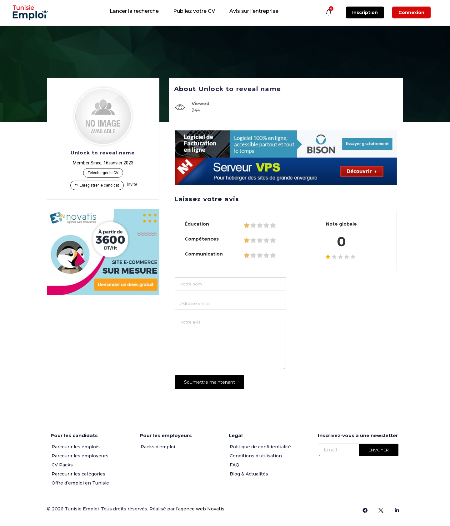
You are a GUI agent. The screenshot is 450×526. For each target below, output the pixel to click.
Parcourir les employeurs (80, 456)
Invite (132, 184)
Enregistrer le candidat (97, 185)
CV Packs (62, 465)
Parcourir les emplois (76, 447)
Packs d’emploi (158, 447)
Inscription (365, 12)
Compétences (202, 239)
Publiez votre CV (194, 11)
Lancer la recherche (134, 11)
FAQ (234, 465)
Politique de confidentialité (260, 447)
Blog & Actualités (249, 474)
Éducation (197, 224)
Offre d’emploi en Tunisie (80, 483)
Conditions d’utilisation (256, 456)
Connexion (411, 12)
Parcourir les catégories (78, 474)
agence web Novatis (201, 509)
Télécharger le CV (103, 173)
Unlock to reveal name (103, 153)
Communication (204, 254)
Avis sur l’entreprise (253, 11)
